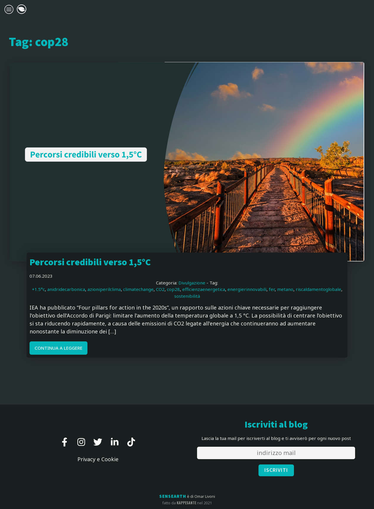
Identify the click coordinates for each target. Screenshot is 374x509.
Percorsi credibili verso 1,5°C (90, 262)
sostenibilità (187, 296)
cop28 (173, 289)
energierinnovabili (246, 289)
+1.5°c (38, 289)
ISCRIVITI (276, 470)
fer (272, 289)
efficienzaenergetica (203, 289)
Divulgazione (191, 283)
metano (285, 289)
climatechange (138, 289)
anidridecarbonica (66, 289)
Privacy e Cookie (97, 459)
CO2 (160, 289)
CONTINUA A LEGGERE (58, 348)
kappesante (186, 502)
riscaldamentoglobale (318, 289)
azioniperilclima (104, 289)
